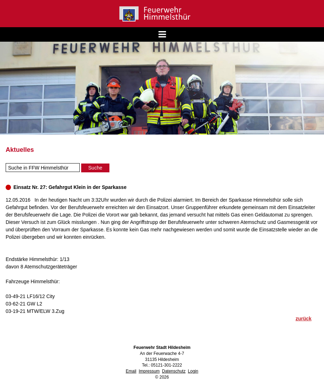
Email (131, 371)
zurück (303, 318)
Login (193, 371)
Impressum (149, 371)
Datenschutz (174, 371)
